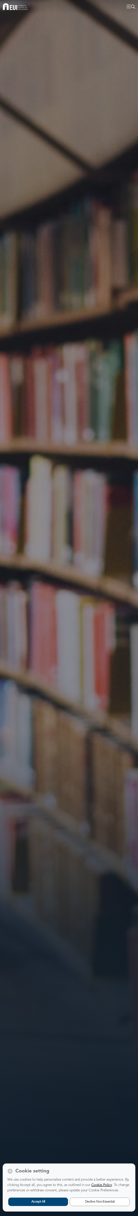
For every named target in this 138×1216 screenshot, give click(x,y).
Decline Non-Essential (100, 1201)
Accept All (38, 1201)
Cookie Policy (101, 1185)
